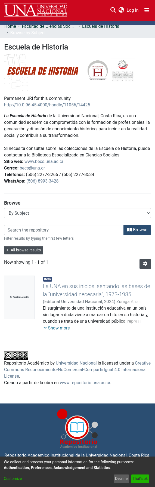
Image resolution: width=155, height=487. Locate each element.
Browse (137, 229)
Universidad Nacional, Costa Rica (117, 455)
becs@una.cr (32, 168)
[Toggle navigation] (147, 10)
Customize (13, 478)
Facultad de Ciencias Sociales (49, 26)
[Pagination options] (145, 264)
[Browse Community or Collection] (77, 213)
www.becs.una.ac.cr (43, 161)
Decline (121, 478)
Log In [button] (133, 10)
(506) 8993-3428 (42, 181)
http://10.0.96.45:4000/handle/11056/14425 (47, 104)
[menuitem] (121, 10)
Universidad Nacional (76, 363)
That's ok (140, 478)
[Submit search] (113, 10)
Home (10, 26)
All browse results (24, 250)
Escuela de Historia (100, 26)
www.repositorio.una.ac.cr (85, 382)
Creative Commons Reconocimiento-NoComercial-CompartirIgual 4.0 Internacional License (77, 369)
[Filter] (64, 230)
